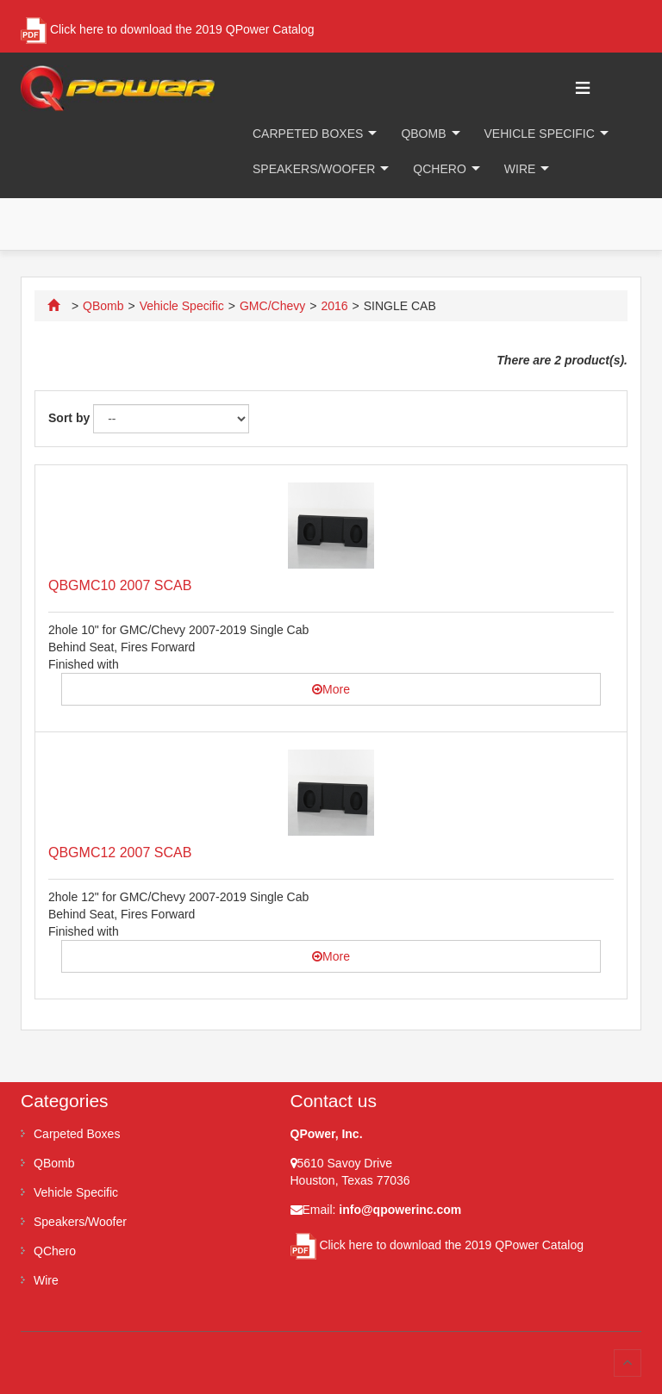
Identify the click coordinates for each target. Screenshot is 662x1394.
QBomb (423, 133)
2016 (334, 306)
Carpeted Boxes (308, 133)
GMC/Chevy (272, 306)
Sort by (69, 418)
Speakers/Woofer (314, 169)
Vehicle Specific (539, 133)
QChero (439, 169)
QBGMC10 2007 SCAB (119, 585)
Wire (520, 169)
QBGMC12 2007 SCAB (119, 852)
